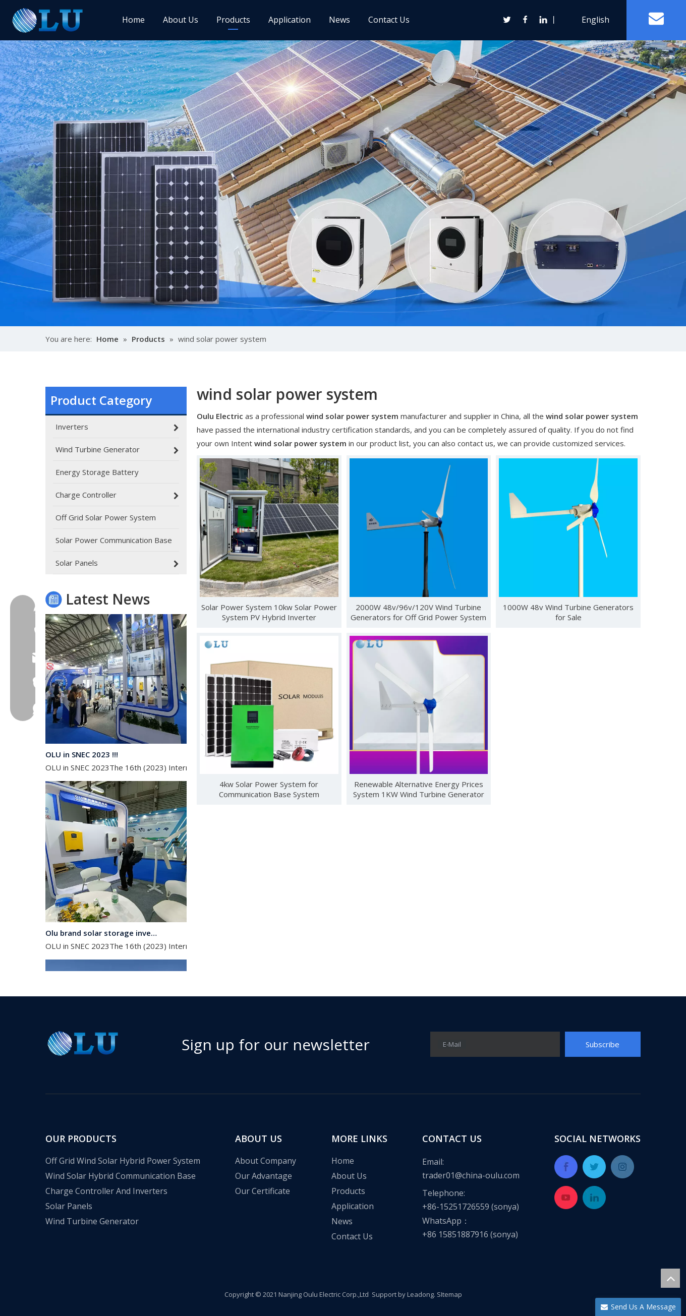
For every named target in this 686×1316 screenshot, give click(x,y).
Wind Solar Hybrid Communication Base (120, 1175)
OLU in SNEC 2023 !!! (81, 756)
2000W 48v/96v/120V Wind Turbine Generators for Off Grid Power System (418, 612)
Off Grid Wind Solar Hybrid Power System (122, 1160)
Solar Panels (68, 1206)
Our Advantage (263, 1175)
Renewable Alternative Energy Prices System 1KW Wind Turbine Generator (418, 789)
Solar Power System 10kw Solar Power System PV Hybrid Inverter (269, 612)
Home (133, 19)
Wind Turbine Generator (92, 1221)
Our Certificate (262, 1191)
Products (233, 19)
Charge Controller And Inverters (106, 1191)
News (339, 19)
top (670, 1278)
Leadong (420, 1294)
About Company (265, 1160)
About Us (180, 19)
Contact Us (389, 19)
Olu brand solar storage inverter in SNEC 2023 (102, 935)
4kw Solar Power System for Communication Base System (269, 789)
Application (289, 19)
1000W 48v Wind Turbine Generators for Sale (568, 612)
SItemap (449, 1294)
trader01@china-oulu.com (471, 1175)
